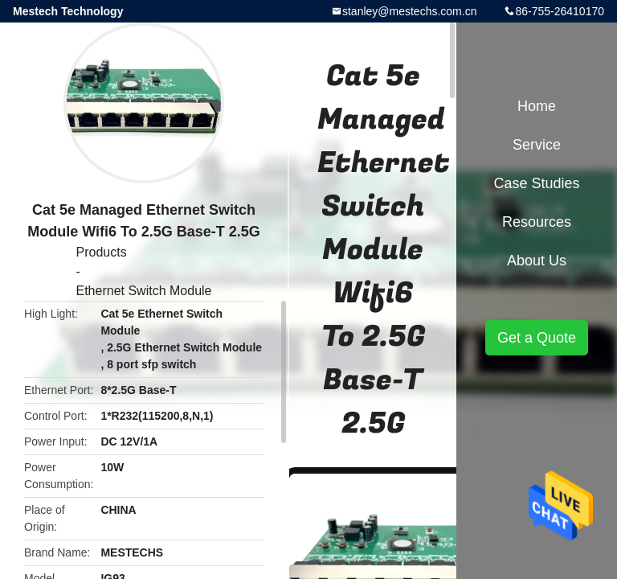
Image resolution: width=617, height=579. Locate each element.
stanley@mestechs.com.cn (409, 11)
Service (537, 145)
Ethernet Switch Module (144, 291)
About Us (536, 261)
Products (101, 252)
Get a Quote (536, 338)
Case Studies (536, 183)
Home (536, 106)
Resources (536, 222)
